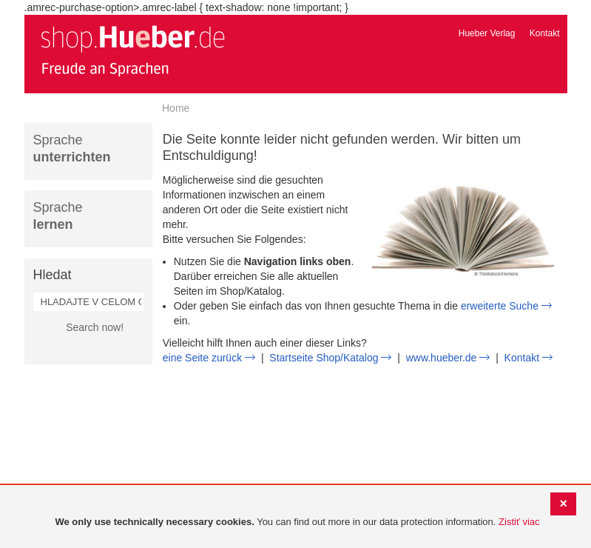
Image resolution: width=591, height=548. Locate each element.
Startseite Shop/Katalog (323, 358)
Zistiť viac (519, 521)
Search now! (95, 327)
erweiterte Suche (499, 306)
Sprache (72, 148)
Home (175, 108)
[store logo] (132, 50)
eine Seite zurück (202, 358)
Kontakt (545, 33)
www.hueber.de (441, 358)
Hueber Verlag (487, 33)
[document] (297, 522)
